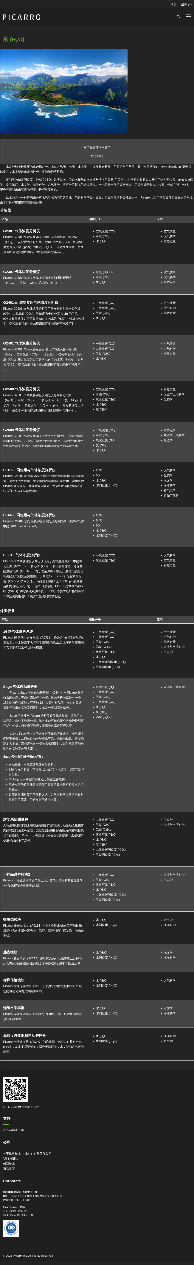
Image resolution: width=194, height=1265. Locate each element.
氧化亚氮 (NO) (106, 399)
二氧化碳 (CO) (106, 231)
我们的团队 (10, 1158)
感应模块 (10, 952)
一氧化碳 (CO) (105, 302)
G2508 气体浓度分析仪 (21, 389)
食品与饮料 (171, 495)
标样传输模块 (13, 980)
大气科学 (170, 236)
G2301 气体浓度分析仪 (21, 231)
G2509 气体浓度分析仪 (21, 430)
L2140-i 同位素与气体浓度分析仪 (29, 515)
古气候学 (170, 490)
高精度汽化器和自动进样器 (25, 1036)
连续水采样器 (13, 1008)
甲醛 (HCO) (104, 272)
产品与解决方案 (13, 1130)
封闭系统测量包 (15, 819)
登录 (173, 4)
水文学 (168, 480)
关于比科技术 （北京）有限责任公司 (27, 1153)
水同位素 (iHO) (106, 485)
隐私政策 (9, 1168)
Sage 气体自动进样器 (20, 687)
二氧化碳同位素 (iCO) (111, 661)
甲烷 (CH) (103, 236)
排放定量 (170, 241)
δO (99, 470)
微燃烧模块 (12, 919)
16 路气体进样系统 (18, 632)
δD (98, 475)
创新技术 (9, 1163)
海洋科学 (170, 485)
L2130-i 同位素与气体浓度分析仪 (29, 470)
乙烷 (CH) (104, 646)
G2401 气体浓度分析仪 (21, 343)
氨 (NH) (101, 409)
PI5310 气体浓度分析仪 (21, 555)
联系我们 (97, 156)
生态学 (168, 399)
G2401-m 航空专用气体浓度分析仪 (30, 302)
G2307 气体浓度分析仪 (21, 272)
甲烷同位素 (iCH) (108, 667)
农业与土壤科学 (174, 394)
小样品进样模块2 (16, 874)
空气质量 (170, 231)
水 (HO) (102, 241)
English (187, 4)
